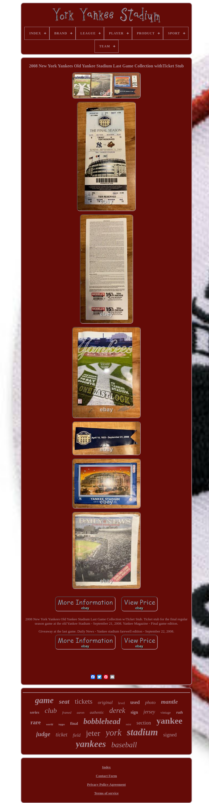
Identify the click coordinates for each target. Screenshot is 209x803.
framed (66, 712)
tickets (83, 701)
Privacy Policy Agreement (106, 784)
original (105, 702)
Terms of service (106, 793)
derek (117, 710)
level (121, 703)
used (135, 702)
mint (128, 724)
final (74, 723)
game (44, 700)
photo (150, 702)
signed (170, 735)
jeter (93, 733)
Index (106, 767)
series (34, 712)
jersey (149, 711)
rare (36, 722)
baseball (124, 744)
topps (61, 724)
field (76, 735)
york (114, 733)
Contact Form (106, 776)
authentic (97, 712)
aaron (80, 712)
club (51, 710)
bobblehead (101, 721)
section (144, 723)
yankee (169, 721)
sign (134, 712)
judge (43, 734)
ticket (61, 735)
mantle (169, 701)
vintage (165, 712)
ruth (179, 712)
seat (64, 701)
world (49, 724)
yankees (91, 744)
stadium (142, 732)
